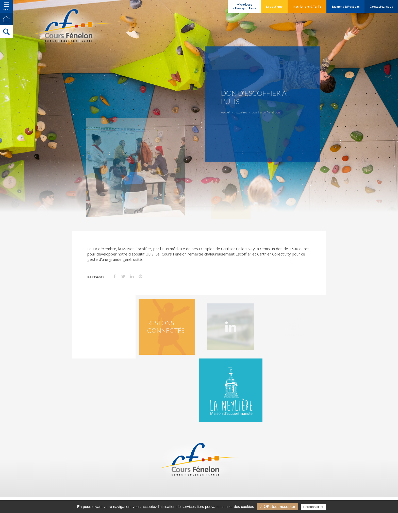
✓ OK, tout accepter (277, 506)
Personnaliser (313, 507)
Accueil (228, 111)
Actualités (242, 111)
